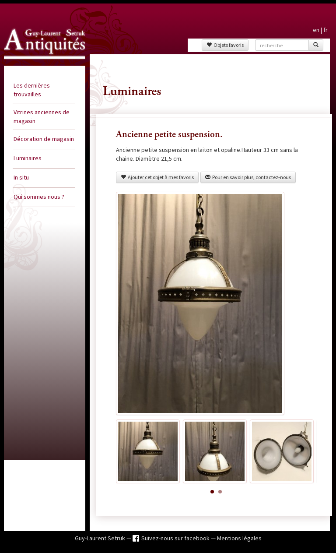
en (316, 30)
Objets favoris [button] (225, 45)
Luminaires (28, 158)
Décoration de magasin (44, 139)
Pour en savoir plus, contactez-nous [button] (248, 177)
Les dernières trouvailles (32, 89)
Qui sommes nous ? (39, 197)
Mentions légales (239, 538)
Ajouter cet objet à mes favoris (157, 177)
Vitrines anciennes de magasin (42, 116)
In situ (21, 177)
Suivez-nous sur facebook (176, 538)
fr (325, 30)
